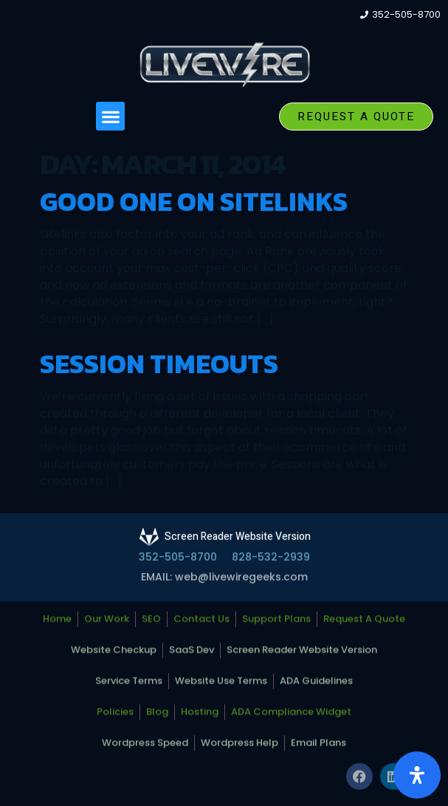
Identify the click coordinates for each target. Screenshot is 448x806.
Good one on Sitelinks (194, 201)
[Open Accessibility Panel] (417, 775)
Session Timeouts (159, 363)
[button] (110, 116)
